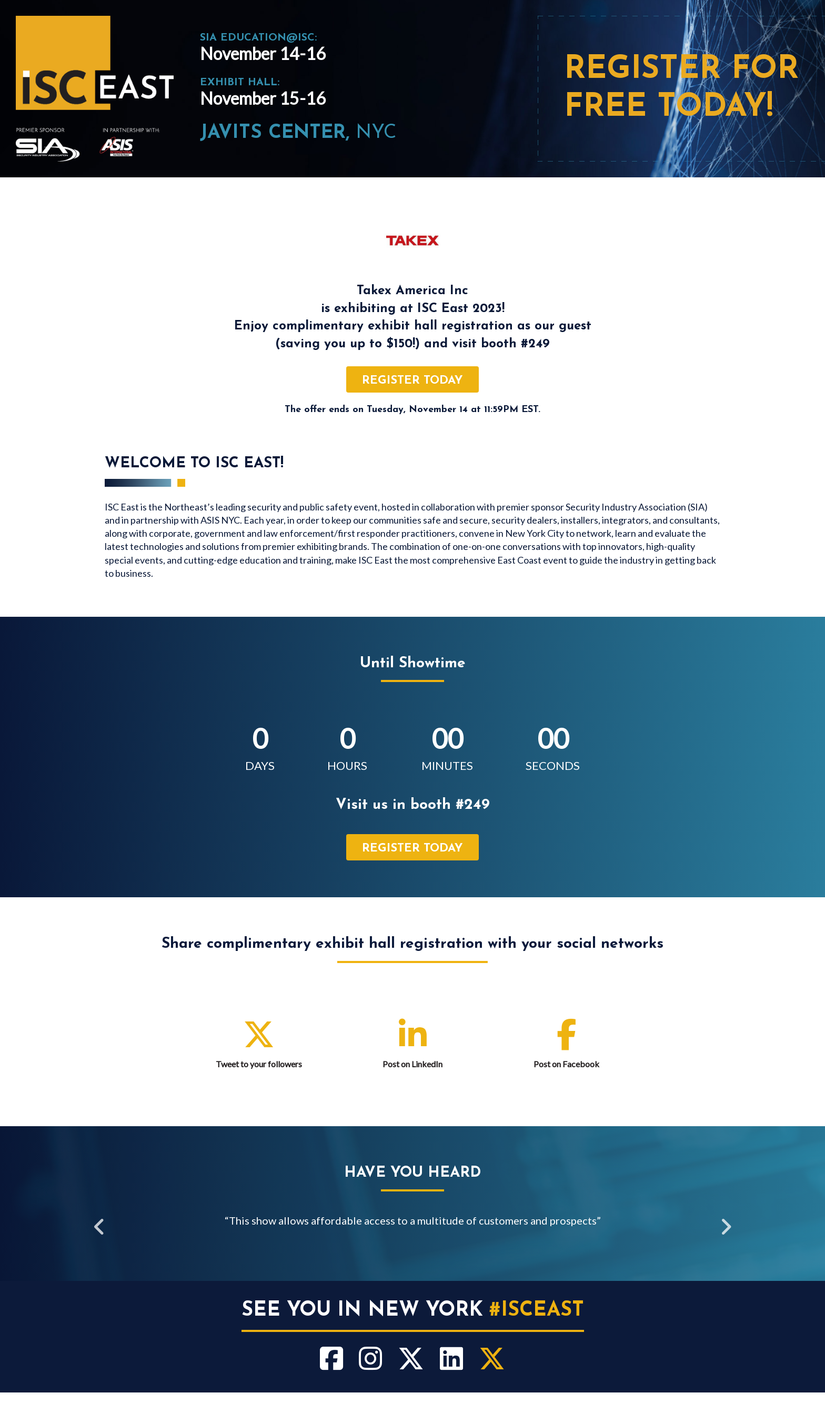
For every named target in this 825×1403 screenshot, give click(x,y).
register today (412, 381)
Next (725, 1228)
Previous (99, 1228)
